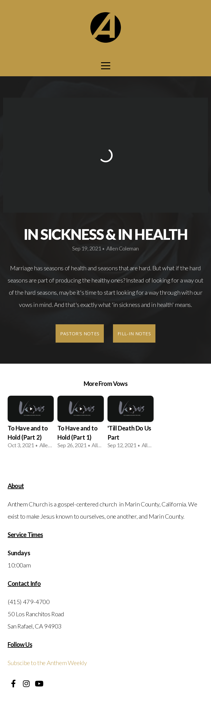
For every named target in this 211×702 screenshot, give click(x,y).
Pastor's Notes (79, 333)
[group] (31, 425)
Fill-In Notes (134, 333)
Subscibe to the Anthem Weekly (47, 662)
